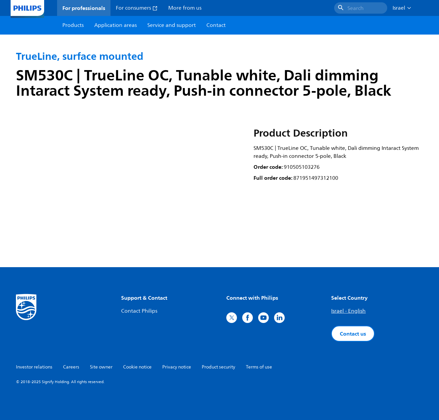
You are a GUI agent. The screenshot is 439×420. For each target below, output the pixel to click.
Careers (71, 367)
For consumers (137, 8)
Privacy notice (176, 367)
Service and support (171, 25)
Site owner (101, 367)
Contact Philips (139, 311)
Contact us (353, 333)
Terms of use (259, 367)
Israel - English (348, 311)
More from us (184, 8)
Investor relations (34, 367)
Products (73, 25)
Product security (218, 367)
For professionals (83, 8)
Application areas (115, 25)
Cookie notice (137, 367)
